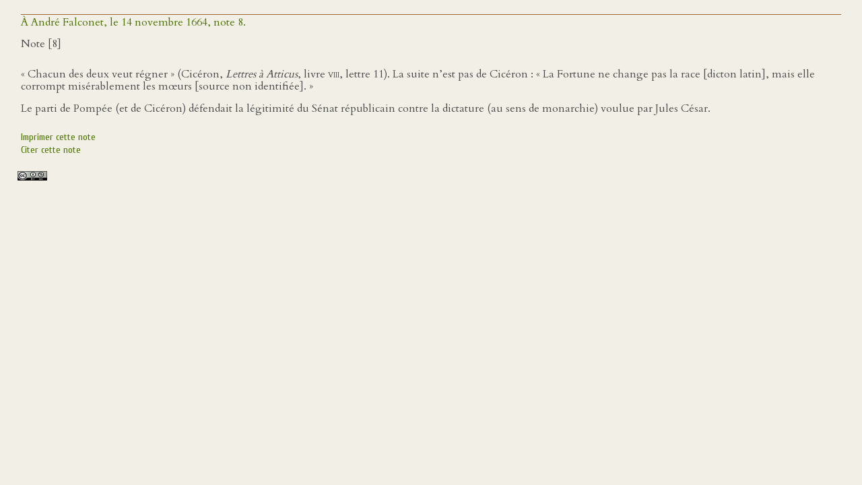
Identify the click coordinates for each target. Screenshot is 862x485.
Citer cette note (51, 150)
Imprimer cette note (58, 137)
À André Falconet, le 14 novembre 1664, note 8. (133, 22)
